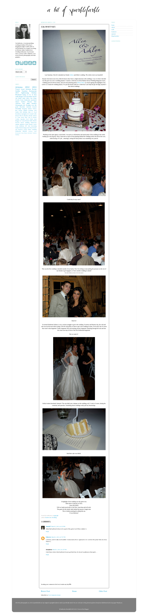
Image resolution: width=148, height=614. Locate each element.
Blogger (86, 609)
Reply (47, 531)
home (113, 25)
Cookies (17, 119)
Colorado (28, 107)
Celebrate (30, 131)
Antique (17, 124)
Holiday (34, 93)
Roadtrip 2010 (32, 110)
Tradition (35, 133)
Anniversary (34, 122)
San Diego (33, 98)
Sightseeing (25, 93)
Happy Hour (27, 127)
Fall (20, 115)
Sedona (35, 115)
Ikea (31, 127)
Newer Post (45, 591)
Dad (29, 126)
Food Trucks (29, 119)
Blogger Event (23, 96)
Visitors (35, 108)
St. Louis (17, 117)
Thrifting (27, 122)
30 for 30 (30, 94)
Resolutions (18, 114)
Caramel (31, 114)
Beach (26, 124)
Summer (30, 108)
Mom (35, 94)
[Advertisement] (119, 90)
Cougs (35, 131)
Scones (25, 129)
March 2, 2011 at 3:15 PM (58, 526)
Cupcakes (22, 119)
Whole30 (25, 131)
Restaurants (18, 133)
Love (33, 105)
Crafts (35, 114)
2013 (17, 93)
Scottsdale (30, 133)
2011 (34, 87)
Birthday (25, 112)
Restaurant (33, 91)
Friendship (18, 108)
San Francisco (19, 129)
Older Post (103, 591)
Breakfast (29, 96)
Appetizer (22, 124)
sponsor (114, 34)
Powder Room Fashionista (22, 100)
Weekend (18, 94)
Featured (21, 127)
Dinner (17, 101)
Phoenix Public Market (30, 120)
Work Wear (24, 117)
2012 (27, 87)
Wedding (54, 517)
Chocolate (22, 107)
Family (17, 127)
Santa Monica (24, 133)
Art (28, 114)
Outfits (17, 91)
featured (114, 31)
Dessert (34, 107)
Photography (18, 105)
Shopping (24, 108)
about (113, 27)
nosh (113, 29)
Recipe (34, 89)
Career (35, 124)
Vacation (24, 91)
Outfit (16, 96)
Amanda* (48, 526)
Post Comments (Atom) (54, 595)
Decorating (34, 126)
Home (74, 591)
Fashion (23, 101)
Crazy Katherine (19, 126)
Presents (35, 127)
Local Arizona (26, 89)
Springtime (24, 114)
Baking (24, 94)
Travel (17, 89)
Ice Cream (22, 120)
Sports (22, 122)
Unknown (48, 537)
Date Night (26, 103)
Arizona (18, 87)
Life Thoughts (27, 105)
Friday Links (21, 98)
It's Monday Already (27, 115)
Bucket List (48, 517)
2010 (21, 112)
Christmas (34, 103)
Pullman (25, 110)
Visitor (29, 129)
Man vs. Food (32, 112)
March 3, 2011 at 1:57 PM (59, 549)
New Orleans (18, 110)
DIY (26, 126)
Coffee (27, 98)
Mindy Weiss (81, 82)
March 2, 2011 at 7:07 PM (58, 537)
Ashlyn (72, 75)
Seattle (17, 112)
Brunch (31, 124)
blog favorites (115, 36)
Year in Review (32, 117)
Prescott (17, 122)
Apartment (34, 100)
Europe (17, 115)
